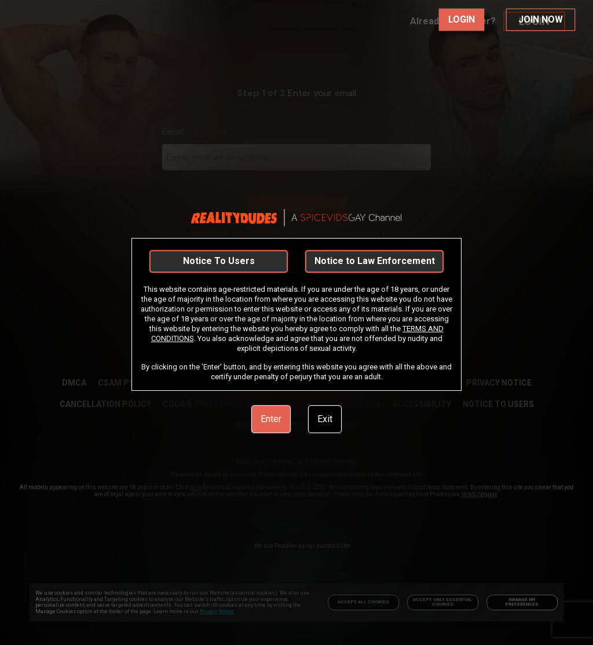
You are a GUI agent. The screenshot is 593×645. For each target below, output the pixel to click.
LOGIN (461, 19)
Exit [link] (324, 418)
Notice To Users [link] (219, 260)
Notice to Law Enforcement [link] (374, 260)
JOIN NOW (540, 19)
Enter (271, 418)
